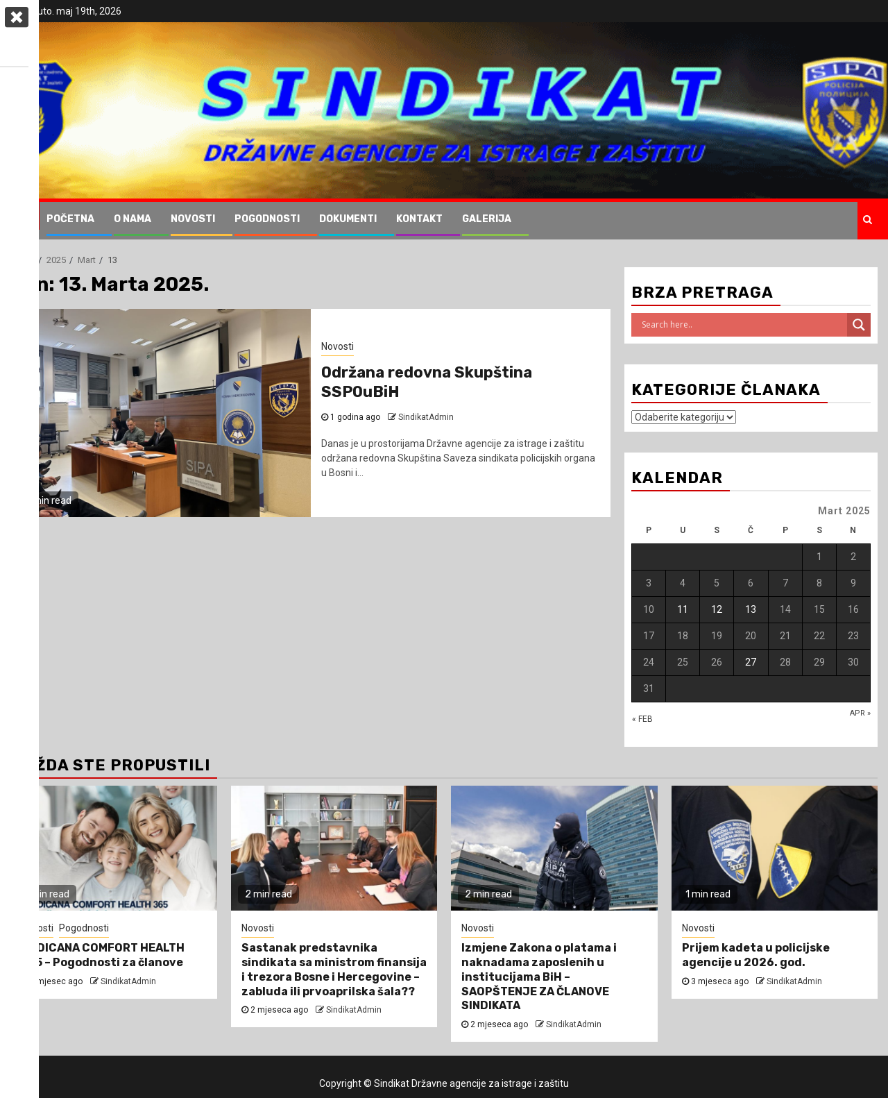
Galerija (486, 219)
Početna (70, 219)
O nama (132, 219)
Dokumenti (348, 219)
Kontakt (419, 219)
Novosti (193, 219)
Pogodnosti (267, 219)
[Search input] (743, 325)
